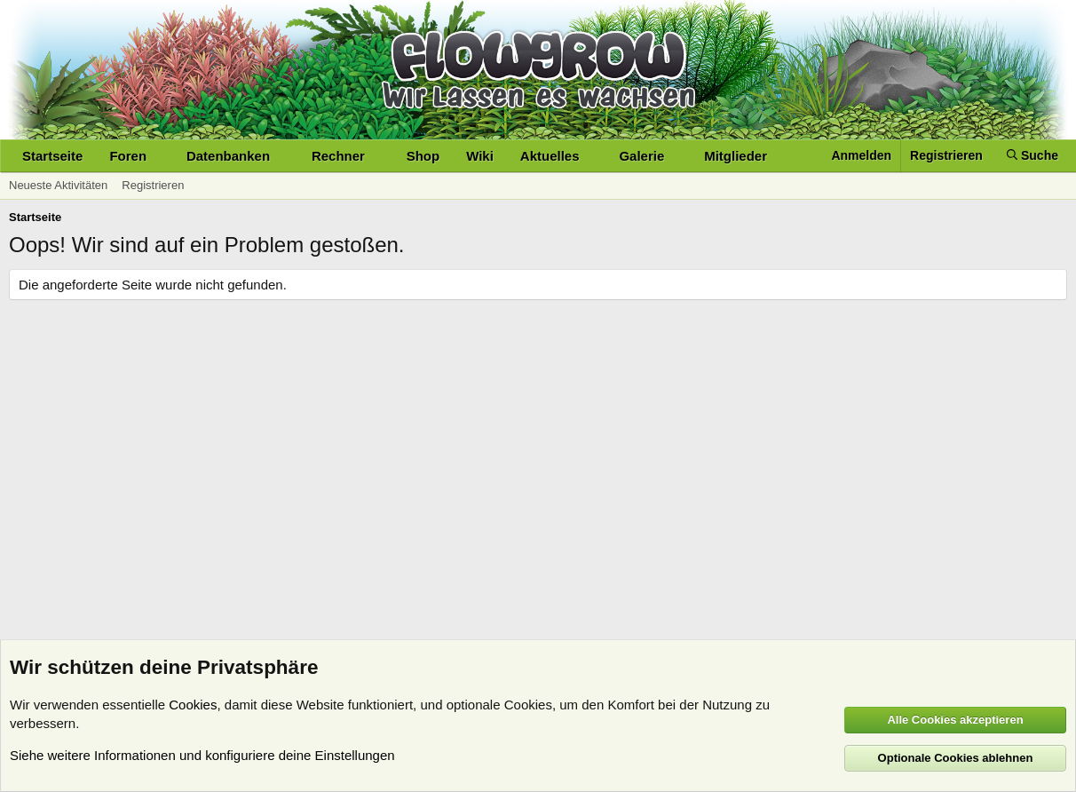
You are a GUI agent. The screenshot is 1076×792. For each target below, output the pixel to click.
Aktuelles (550, 155)
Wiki (480, 155)
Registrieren (153, 185)
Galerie (641, 155)
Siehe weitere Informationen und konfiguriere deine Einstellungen (202, 755)
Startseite (52, 155)
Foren (127, 155)
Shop (423, 155)
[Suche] (1032, 155)
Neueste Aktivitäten (58, 185)
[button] (160, 155)
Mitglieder (735, 155)
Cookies (193, 704)
